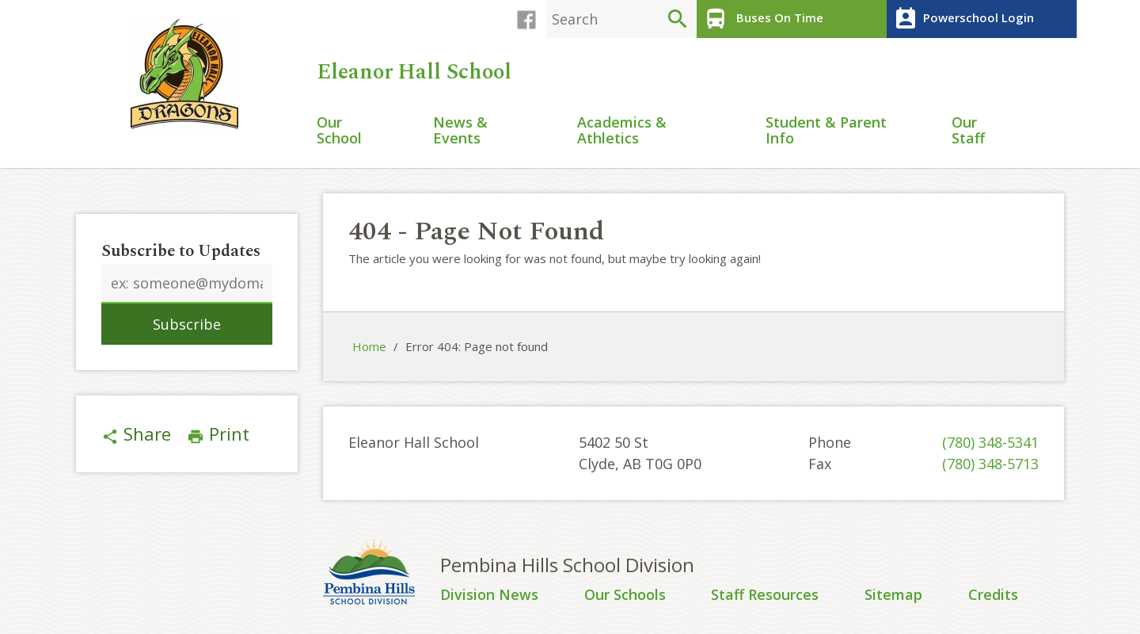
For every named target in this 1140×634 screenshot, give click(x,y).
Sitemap (893, 595)
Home (369, 346)
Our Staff (968, 131)
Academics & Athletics (622, 131)
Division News (489, 595)
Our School (339, 131)
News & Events (460, 131)
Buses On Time (762, 19)
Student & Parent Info (826, 131)
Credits (993, 595)
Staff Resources (765, 595)
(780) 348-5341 (990, 442)
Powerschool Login (962, 19)
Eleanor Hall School (417, 72)
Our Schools (625, 595)
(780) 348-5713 (990, 463)
